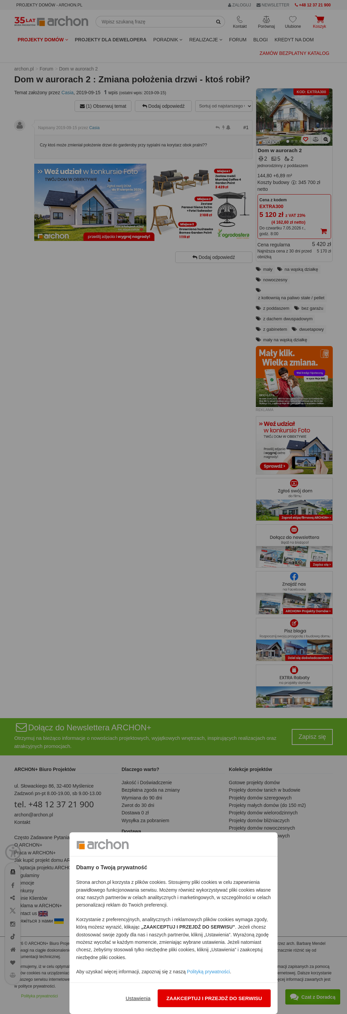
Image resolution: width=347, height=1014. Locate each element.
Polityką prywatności (208, 971)
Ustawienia (138, 998)
